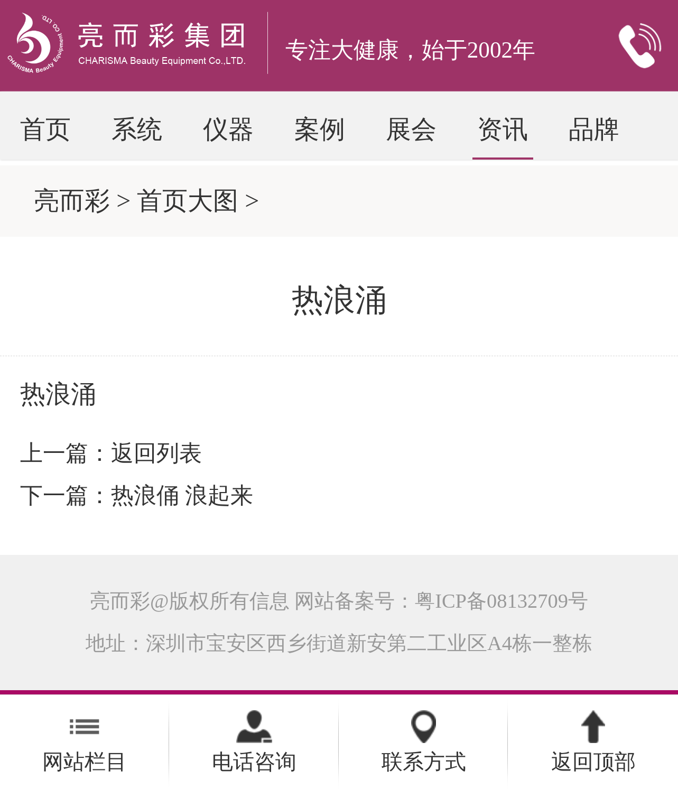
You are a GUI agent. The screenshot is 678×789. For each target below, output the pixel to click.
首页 (45, 129)
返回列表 (156, 453)
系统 (137, 129)
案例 (319, 129)
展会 (411, 129)
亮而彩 (72, 201)
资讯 (502, 129)
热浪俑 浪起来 (182, 495)
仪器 (228, 129)
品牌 (594, 129)
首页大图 (187, 201)
